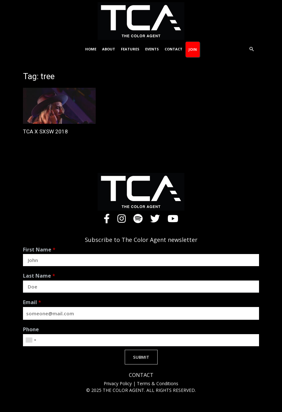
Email (32, 302)
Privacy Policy (118, 383)
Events (152, 49)
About (108, 49)
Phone (31, 329)
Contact (173, 49)
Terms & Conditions (157, 383)
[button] (251, 49)
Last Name (39, 276)
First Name (39, 249)
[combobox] (30, 340)
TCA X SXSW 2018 (45, 131)
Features (130, 49)
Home (90, 49)
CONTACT (141, 375)
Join (193, 49)
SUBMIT (141, 357)
